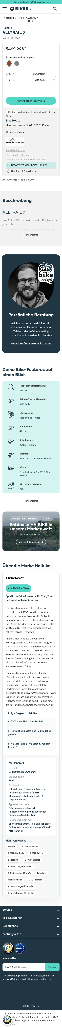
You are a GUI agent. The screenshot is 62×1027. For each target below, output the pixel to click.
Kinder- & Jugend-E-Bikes (20, 866)
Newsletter (9, 958)
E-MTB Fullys (36, 853)
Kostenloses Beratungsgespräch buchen (31, 343)
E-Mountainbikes (30, 846)
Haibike (10, 17)
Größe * (10, 73)
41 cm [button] (12, 80)
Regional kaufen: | (32, 2)
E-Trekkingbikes (32, 860)
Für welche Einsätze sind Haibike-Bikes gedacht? (29, 733)
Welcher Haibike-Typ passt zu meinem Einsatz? (29, 746)
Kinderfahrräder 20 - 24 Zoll (21, 893)
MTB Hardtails (35, 879)
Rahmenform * (39, 73)
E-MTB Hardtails (16, 853)
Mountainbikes (15, 879)
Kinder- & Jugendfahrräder (21, 886)
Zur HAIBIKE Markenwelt (31, 542)
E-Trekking (13, 860)
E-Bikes (11, 846)
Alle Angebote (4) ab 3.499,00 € (18, 179)
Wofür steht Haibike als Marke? (27, 721)
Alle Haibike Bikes (18, 588)
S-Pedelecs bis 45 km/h (19, 873)
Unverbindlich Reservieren (31, 100)
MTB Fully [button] (40, 80)
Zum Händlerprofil (15, 150)
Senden (52, 967)
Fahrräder (41, 873)
